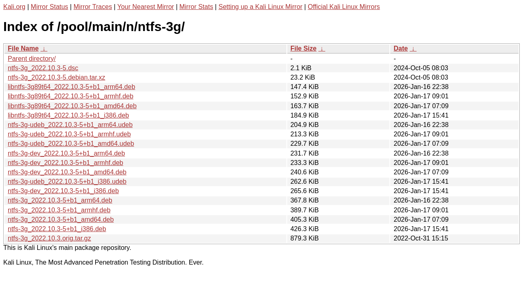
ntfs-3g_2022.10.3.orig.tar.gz (49, 238)
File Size (304, 48)
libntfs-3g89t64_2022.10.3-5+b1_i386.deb (68, 115)
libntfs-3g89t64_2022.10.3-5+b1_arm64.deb (71, 86)
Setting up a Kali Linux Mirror (260, 6)
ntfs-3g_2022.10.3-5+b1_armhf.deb (59, 210)
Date (400, 48)
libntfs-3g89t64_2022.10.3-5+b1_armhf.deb (70, 96)
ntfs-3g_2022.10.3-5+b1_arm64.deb (60, 200)
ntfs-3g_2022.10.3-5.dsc (43, 68)
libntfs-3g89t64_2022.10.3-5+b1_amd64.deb (72, 105)
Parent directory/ (32, 58)
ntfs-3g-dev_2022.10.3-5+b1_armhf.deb (65, 162)
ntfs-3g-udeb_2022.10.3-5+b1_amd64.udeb (71, 143)
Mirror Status (49, 6)
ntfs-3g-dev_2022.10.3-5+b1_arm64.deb (66, 153)
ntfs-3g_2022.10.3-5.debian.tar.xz (56, 77)
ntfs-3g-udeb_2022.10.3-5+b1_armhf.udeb (69, 134)
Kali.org (14, 6)
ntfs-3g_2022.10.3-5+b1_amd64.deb (61, 219)
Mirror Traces (93, 6)
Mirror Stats (196, 6)
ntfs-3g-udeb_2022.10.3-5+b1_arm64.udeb (70, 124)
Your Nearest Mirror (145, 6)
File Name (23, 48)
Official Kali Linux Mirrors (344, 6)
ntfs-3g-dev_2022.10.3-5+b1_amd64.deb (67, 172)
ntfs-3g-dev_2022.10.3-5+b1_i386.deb (63, 190)
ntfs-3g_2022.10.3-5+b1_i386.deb (57, 228)
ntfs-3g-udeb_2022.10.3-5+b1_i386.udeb (67, 181)
